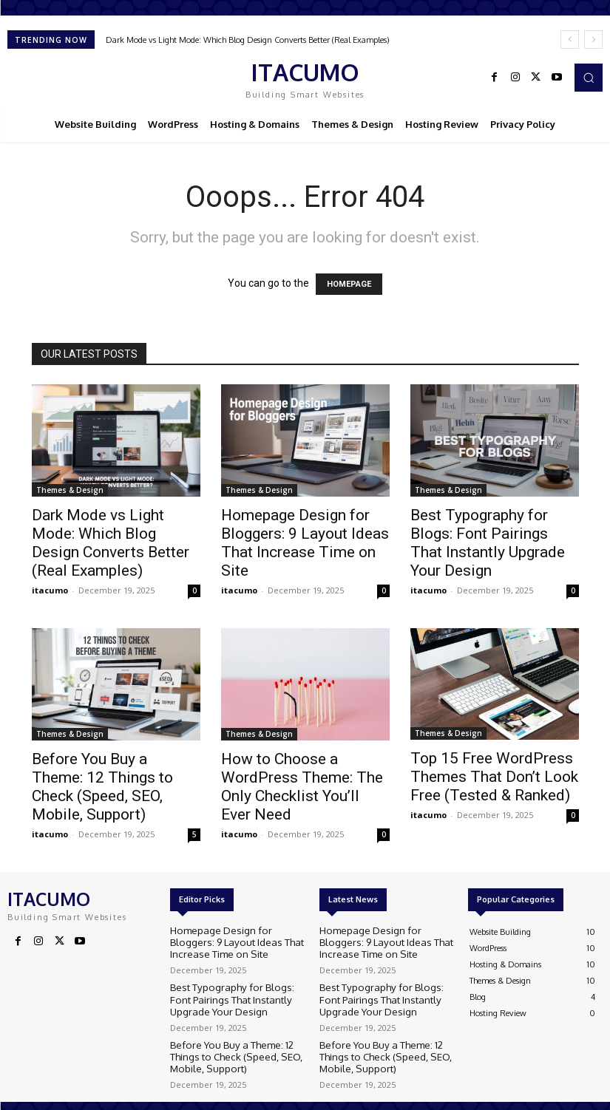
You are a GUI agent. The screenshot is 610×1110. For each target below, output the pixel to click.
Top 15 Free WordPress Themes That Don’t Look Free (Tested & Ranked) (494, 776)
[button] (589, 78)
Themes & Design (70, 490)
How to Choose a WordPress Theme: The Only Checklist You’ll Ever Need (302, 786)
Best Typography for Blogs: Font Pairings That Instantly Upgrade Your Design (487, 542)
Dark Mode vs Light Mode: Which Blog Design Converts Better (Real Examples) (248, 40)
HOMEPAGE (349, 284)
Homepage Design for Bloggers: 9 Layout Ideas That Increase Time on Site (305, 542)
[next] (593, 39)
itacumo (50, 590)
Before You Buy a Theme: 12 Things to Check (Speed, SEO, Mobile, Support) (102, 786)
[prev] (569, 39)
